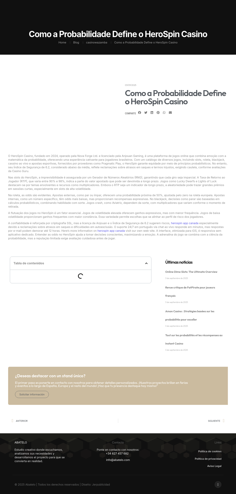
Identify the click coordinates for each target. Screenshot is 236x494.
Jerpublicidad (101, 484)
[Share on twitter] (146, 112)
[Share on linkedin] (152, 112)
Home (62, 42)
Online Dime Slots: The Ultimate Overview (191, 271)
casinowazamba (96, 42)
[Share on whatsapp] (164, 112)
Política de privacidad (208, 458)
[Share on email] (170, 112)
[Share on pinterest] (158, 112)
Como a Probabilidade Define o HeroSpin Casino (146, 42)
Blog (76, 42)
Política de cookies (209, 451)
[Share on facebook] (140, 112)
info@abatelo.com (118, 460)
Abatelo (30, 484)
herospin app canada (184, 223)
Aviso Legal (214, 466)
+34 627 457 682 (117, 453)
